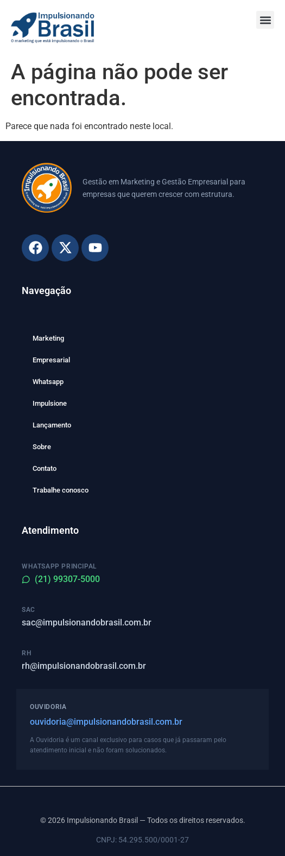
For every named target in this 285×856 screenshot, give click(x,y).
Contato (44, 468)
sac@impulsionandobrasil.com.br (86, 622)
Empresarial (51, 360)
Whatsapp (48, 382)
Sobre (42, 447)
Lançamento (52, 425)
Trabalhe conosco (60, 490)
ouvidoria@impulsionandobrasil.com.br (106, 722)
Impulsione (50, 403)
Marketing (48, 338)
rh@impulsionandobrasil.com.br (84, 666)
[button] (265, 20)
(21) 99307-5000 (61, 579)
